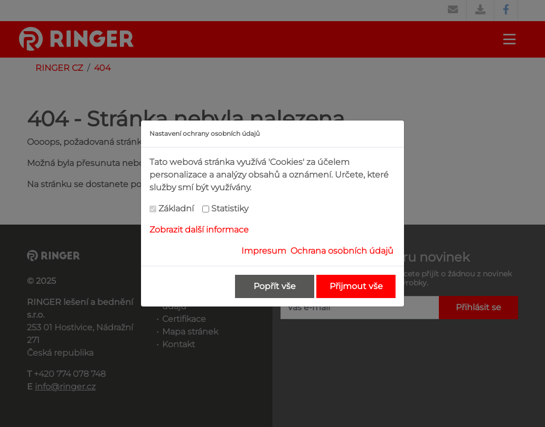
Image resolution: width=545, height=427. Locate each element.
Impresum (263, 251)
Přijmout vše (356, 286)
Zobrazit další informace (199, 230)
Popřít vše (274, 286)
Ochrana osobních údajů (341, 251)
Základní (176, 208)
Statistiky (229, 208)
